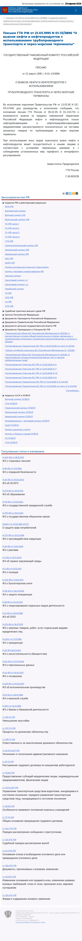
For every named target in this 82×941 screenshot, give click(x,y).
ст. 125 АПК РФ (9, 895)
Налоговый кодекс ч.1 (16, 280)
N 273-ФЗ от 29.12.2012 (12, 491)
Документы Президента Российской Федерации (31, 318)
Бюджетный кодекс (15, 211)
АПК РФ (9, 206)
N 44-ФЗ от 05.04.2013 (12, 672)
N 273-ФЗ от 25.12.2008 (13, 535)
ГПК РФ (9, 241)
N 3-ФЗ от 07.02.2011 (11, 569)
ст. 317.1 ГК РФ (8, 728)
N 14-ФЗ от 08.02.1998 (12, 613)
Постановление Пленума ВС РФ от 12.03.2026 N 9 (31, 364)
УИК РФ (9, 297)
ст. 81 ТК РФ (8, 762)
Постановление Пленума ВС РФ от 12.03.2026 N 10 (31, 373)
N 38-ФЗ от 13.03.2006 (12, 546)
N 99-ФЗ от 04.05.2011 (12, 602)
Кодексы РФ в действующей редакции (25, 202)
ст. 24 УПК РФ (9, 851)
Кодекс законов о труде (17, 429)
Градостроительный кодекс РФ (21, 245)
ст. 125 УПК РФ (9, 839)
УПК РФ (9, 306)
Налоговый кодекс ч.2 (16, 284)
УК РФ (8, 301)
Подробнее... (73, 390)
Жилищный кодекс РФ (17, 250)
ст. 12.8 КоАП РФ (10, 788)
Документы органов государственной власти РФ (30, 326)
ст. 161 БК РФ (8, 806)
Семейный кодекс (14, 288)
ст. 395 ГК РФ (8, 739)
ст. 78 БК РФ (8, 773)
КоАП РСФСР (12, 425)
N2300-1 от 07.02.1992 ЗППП (15, 524)
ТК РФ (8, 293)
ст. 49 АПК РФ (9, 877)
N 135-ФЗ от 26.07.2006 (13, 591)
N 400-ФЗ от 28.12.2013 (13, 457)
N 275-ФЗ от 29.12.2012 (12, 513)
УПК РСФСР (11, 442)
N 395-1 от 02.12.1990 (11, 706)
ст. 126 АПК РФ (9, 865)
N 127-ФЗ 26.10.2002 (11, 650)
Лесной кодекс (13, 275)
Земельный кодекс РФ (17, 254)
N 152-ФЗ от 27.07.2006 (13, 661)
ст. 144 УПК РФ (9, 828)
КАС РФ (9, 258)
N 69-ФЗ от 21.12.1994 (12, 468)
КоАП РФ (10, 263)
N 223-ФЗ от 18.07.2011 (12, 624)
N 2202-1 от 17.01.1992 (12, 639)
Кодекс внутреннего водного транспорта (27, 267)
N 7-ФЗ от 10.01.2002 (11, 557)
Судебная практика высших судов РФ (25, 311)
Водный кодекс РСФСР (17, 399)
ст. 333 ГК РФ (8, 717)
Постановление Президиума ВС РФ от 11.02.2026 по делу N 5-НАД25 (41, 386)
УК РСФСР (10, 438)
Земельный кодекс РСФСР (19, 416)
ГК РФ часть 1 (12, 224)
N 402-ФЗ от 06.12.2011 (12, 580)
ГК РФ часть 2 (12, 228)
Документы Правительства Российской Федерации (32, 322)
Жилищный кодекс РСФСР (19, 412)
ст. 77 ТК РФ (8, 817)
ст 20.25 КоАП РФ (10, 750)
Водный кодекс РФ (15, 215)
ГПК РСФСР (11, 403)
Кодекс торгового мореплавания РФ (24, 271)
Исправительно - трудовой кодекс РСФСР (27, 421)
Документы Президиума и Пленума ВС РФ (27, 329)
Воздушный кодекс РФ (17, 219)
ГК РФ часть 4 (12, 237)
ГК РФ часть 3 (12, 232)
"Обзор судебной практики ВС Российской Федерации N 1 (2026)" (40, 350)
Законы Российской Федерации (22, 314)
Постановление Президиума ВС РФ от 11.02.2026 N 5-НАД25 (36, 382)
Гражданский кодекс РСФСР (20, 408)
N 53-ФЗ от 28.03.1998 (12, 695)
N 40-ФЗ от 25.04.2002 (13, 479)
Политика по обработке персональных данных (30, 922)
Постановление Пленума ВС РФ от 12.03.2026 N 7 (31, 369)
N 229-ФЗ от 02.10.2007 (13, 684)
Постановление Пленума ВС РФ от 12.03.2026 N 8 (31, 377)
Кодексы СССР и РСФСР (17, 395)
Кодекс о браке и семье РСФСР (21, 434)
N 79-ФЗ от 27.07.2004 (12, 502)
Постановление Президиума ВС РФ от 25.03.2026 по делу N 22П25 (39, 346)
